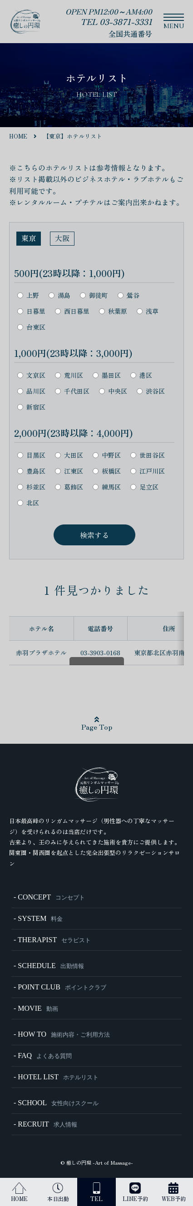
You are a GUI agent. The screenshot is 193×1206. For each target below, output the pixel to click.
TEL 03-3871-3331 (116, 21)
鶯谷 (128, 295)
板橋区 (107, 471)
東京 (28, 237)
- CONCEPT (49, 897)
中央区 (113, 391)
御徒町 (94, 295)
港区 (141, 375)
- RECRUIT (45, 1124)
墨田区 (107, 375)
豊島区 (31, 471)
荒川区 (69, 375)
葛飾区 (69, 487)
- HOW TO (62, 1034)
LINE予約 (135, 1192)
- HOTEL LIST (56, 1077)
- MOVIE (36, 1008)
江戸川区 (147, 471)
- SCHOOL (56, 1103)
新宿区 (31, 407)
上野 (28, 295)
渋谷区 (151, 391)
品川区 (31, 391)
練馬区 (107, 487)
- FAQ (43, 1055)
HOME (19, 1192)
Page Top (96, 724)
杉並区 (31, 487)
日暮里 (31, 311)
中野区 (107, 455)
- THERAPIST (52, 940)
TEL (96, 1192)
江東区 (69, 471)
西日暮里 (72, 311)
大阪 (62, 237)
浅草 (147, 311)
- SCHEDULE (49, 965)
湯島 (59, 295)
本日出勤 (58, 1192)
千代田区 (72, 391)
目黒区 (31, 455)
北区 (28, 502)
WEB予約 (174, 1192)
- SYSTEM (38, 918)
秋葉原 (113, 311)
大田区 (69, 455)
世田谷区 (147, 455)
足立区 (144, 487)
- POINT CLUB (60, 987)
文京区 (31, 375)
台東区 (31, 327)
